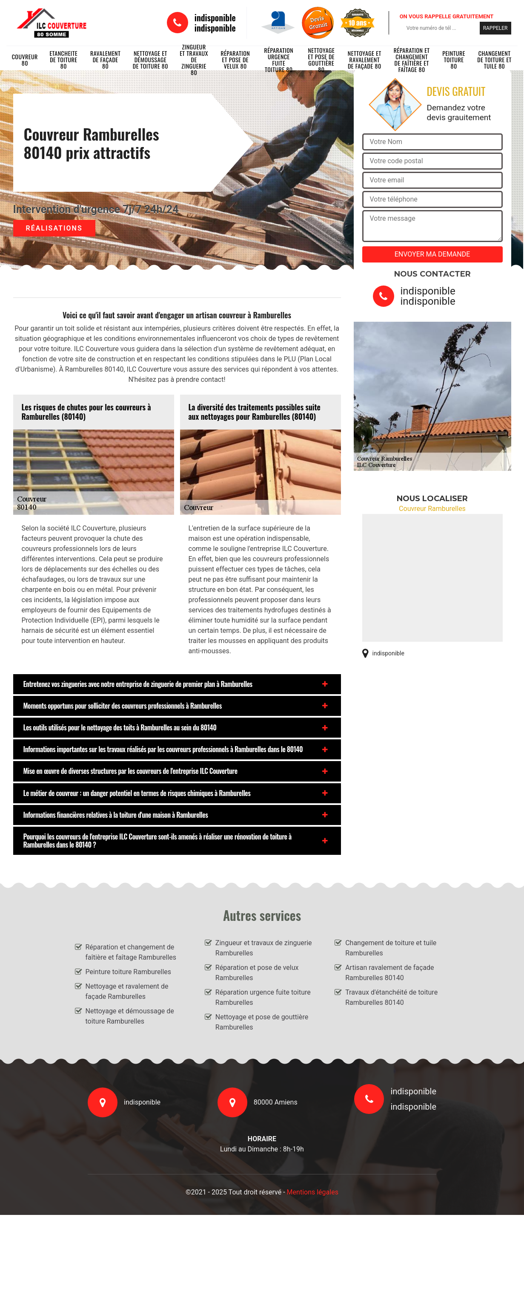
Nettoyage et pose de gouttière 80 (321, 59)
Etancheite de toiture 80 (63, 59)
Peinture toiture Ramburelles (129, 972)
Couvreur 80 (25, 59)
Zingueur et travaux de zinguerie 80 (194, 59)
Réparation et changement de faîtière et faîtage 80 (412, 59)
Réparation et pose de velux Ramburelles (257, 972)
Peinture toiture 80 (453, 59)
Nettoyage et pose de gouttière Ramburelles (261, 1022)
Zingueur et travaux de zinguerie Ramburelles (263, 948)
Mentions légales (312, 1192)
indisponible (215, 17)
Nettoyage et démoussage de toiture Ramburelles (130, 1016)
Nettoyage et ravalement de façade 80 (364, 59)
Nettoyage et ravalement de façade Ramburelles (127, 991)
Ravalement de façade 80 (105, 59)
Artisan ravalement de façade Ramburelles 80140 (389, 972)
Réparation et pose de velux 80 (235, 59)
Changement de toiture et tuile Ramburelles (390, 948)
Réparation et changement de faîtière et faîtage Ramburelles (131, 952)
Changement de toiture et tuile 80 (494, 59)
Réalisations (54, 228)
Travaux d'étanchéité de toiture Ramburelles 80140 (391, 997)
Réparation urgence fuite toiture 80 (278, 59)
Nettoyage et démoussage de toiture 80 (150, 59)
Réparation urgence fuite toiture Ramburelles (263, 997)
